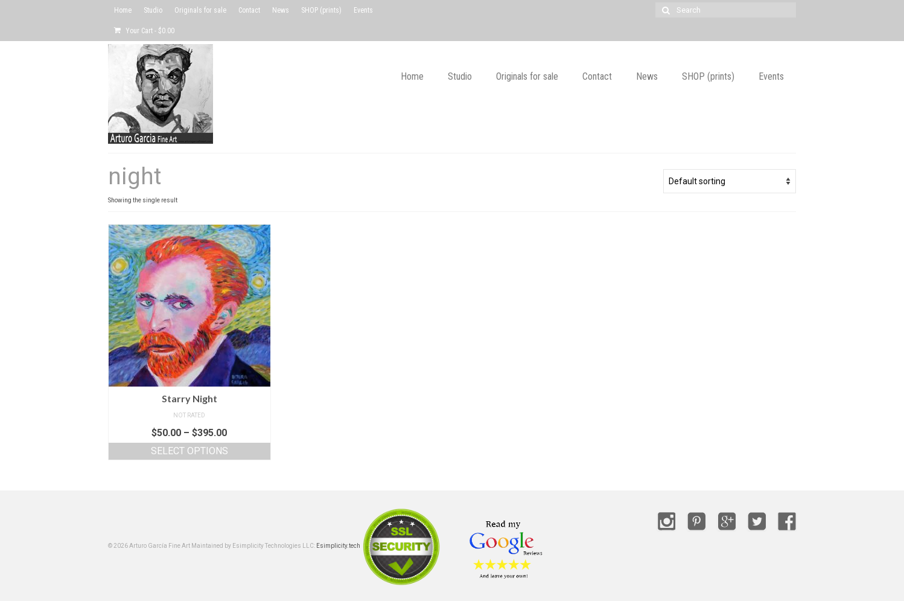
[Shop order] (729, 181)
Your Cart (144, 31)
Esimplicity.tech (338, 545)
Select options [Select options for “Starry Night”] (189, 451)
